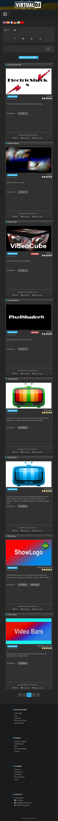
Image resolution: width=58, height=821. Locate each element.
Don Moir (49, 410)
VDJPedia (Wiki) (20, 749)
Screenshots (19, 723)
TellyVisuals (12, 379)
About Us (17, 770)
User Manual (19, 744)
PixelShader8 (13, 300)
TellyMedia (12, 458)
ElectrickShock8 (14, 65)
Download (18, 713)
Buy (15, 716)
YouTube (18, 800)
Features (17, 718)
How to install (38, 138)
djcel (50, 96)
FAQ (15, 746)
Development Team (45, 567)
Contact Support (20, 741)
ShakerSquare (13, 143)
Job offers (18, 775)
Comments (26, 138)
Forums (17, 751)
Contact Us (18, 772)
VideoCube (12, 222)
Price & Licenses (20, 720)
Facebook (18, 798)
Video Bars (12, 615)
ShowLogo (11, 536)
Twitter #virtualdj (21, 805)
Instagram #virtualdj (23, 803)
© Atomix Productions (29, 818)
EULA (16, 779)
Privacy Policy (19, 777)
